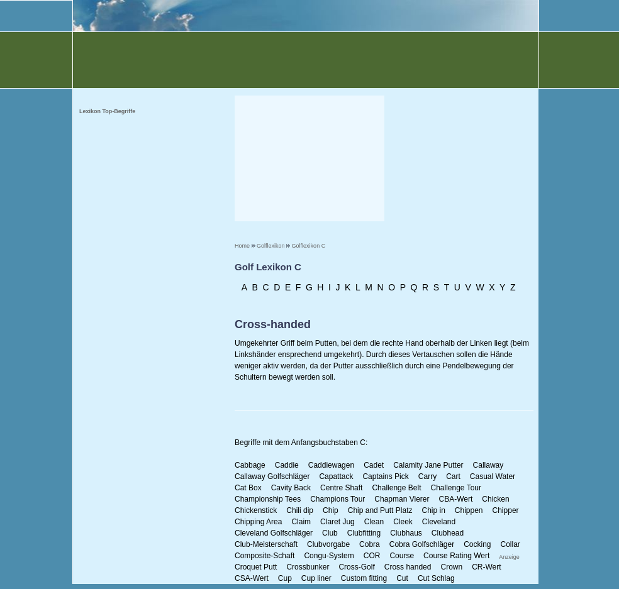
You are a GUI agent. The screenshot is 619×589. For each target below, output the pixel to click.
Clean (374, 521)
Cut (402, 578)
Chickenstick (256, 510)
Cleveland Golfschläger (274, 533)
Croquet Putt (256, 567)
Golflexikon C (309, 246)
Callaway (488, 465)
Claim (301, 521)
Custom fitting (364, 578)
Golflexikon (271, 246)
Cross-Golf (356, 567)
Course (401, 555)
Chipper (506, 510)
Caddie (287, 465)
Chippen (469, 510)
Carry (427, 476)
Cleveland (438, 521)
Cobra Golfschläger (421, 544)
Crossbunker (307, 567)
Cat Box (248, 487)
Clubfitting (364, 533)
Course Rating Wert (456, 555)
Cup (285, 578)
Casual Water (492, 476)
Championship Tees (268, 499)
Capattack (336, 476)
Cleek (403, 521)
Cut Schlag (436, 578)
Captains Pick (385, 476)
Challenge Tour (455, 487)
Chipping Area (258, 521)
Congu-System (329, 555)
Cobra (369, 544)
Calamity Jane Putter (428, 465)
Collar (510, 544)
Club (330, 533)
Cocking (477, 544)
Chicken (495, 499)
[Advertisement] (309, 158)
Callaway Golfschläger (272, 476)
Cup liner (316, 578)
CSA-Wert (252, 578)
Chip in (433, 510)
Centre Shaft (341, 487)
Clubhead (448, 533)
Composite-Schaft (264, 555)
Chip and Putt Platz (380, 510)
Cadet (374, 465)
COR (372, 555)
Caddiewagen (331, 465)
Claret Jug (337, 521)
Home (242, 246)
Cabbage (250, 465)
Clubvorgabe (328, 544)
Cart (453, 476)
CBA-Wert (456, 499)
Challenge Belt (396, 487)
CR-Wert (486, 567)
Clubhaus (406, 533)
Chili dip (299, 510)
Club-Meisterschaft (266, 544)
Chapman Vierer (401, 499)
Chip (330, 510)
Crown (451, 567)
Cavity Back (291, 487)
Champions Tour (337, 499)
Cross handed (408, 567)
